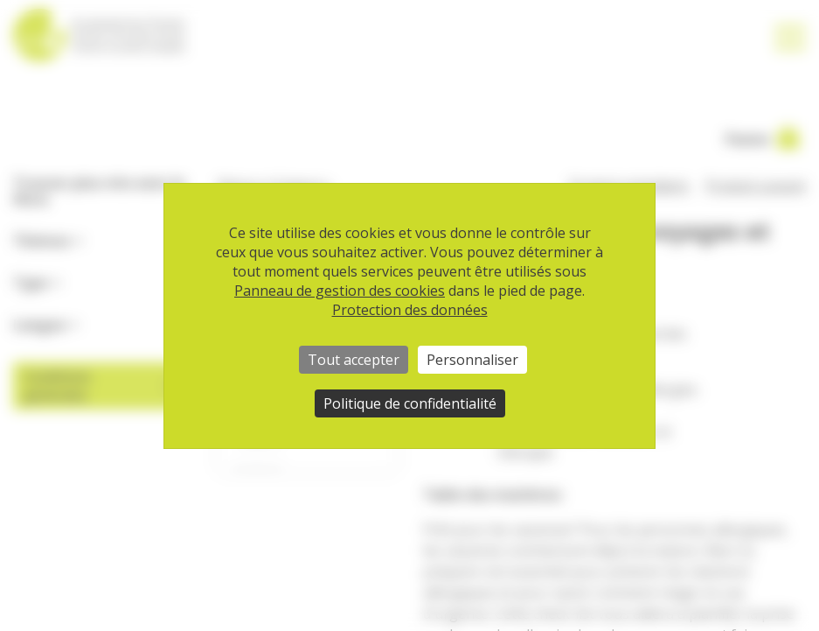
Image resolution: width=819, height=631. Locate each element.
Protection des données (410, 309)
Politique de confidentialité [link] (409, 403)
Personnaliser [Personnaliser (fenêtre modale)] (472, 359)
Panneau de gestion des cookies (339, 290)
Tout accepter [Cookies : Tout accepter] (353, 359)
